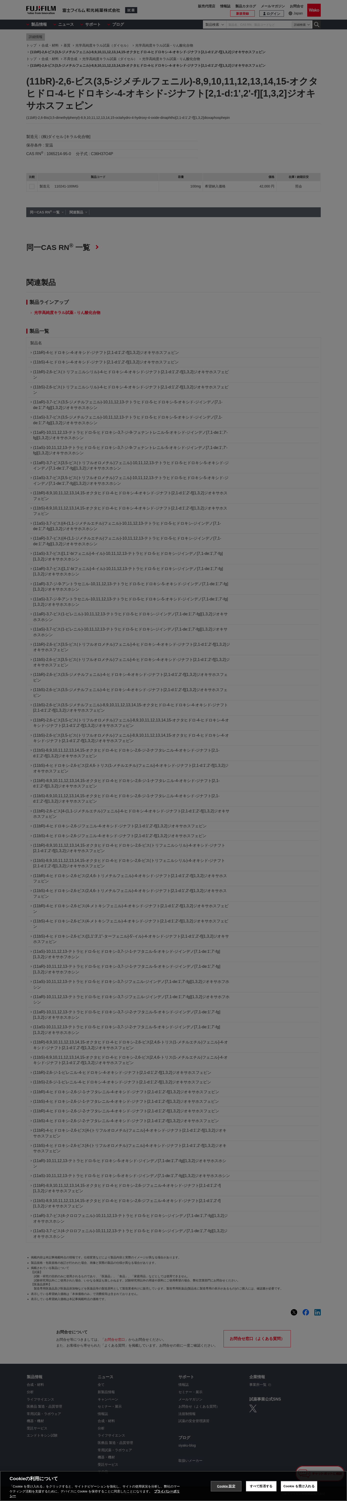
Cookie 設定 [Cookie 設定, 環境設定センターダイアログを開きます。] (226, 1486)
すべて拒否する (261, 1486)
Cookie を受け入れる (299, 1486)
